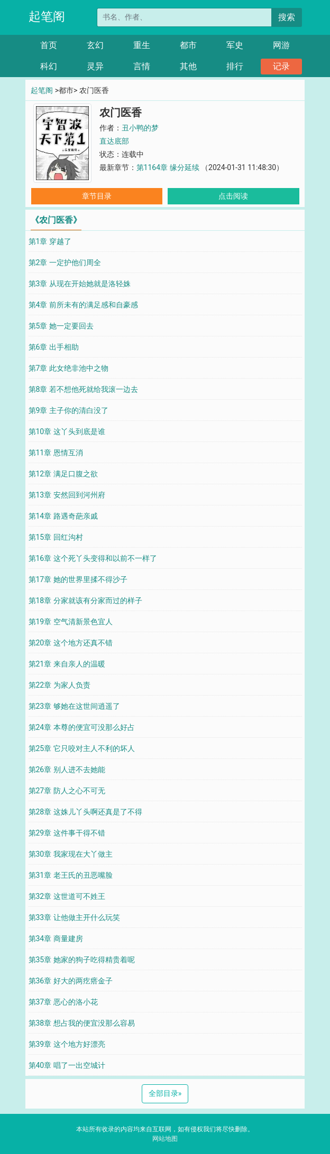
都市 (188, 45)
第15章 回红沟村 (56, 537)
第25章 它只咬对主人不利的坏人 (82, 748)
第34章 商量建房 (56, 938)
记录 (281, 66)
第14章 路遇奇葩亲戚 (63, 516)
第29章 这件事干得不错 (67, 833)
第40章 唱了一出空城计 (67, 1065)
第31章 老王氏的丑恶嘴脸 (71, 875)
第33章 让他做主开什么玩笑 (74, 917)
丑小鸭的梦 (140, 128)
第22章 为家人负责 (59, 685)
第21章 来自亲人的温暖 (67, 664)
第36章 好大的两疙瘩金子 (71, 981)
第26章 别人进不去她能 (67, 769)
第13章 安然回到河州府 (67, 495)
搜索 (286, 17)
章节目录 (97, 196)
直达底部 (114, 141)
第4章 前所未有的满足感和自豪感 (83, 305)
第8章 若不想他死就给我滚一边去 (83, 389)
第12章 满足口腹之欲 (63, 474)
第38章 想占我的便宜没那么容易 (82, 1023)
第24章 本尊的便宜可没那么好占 (82, 727)
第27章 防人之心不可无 (67, 790)
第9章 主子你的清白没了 (68, 410)
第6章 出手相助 (54, 347)
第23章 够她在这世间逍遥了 (74, 706)
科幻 (48, 66)
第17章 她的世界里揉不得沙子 (78, 579)
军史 (234, 45)
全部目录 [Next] (165, 1093)
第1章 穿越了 (50, 241)
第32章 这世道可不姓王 (67, 896)
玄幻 (95, 45)
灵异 (95, 66)
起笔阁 (47, 17)
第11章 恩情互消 (56, 452)
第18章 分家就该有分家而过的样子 (85, 600)
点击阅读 (233, 196)
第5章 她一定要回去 (61, 326)
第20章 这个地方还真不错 (71, 643)
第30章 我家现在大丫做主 (71, 854)
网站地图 (165, 1138)
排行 (234, 66)
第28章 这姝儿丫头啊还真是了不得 (85, 812)
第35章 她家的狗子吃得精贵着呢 (82, 959)
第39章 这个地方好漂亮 (67, 1044)
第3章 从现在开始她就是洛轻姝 (80, 283)
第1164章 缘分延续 (168, 167)
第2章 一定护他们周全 (65, 262)
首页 (48, 45)
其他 (188, 66)
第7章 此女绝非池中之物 (68, 368)
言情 (141, 66)
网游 (281, 45)
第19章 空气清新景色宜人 (71, 621)
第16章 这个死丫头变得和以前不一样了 (93, 558)
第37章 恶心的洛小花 (63, 1002)
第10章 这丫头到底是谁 (67, 431)
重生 (141, 45)
